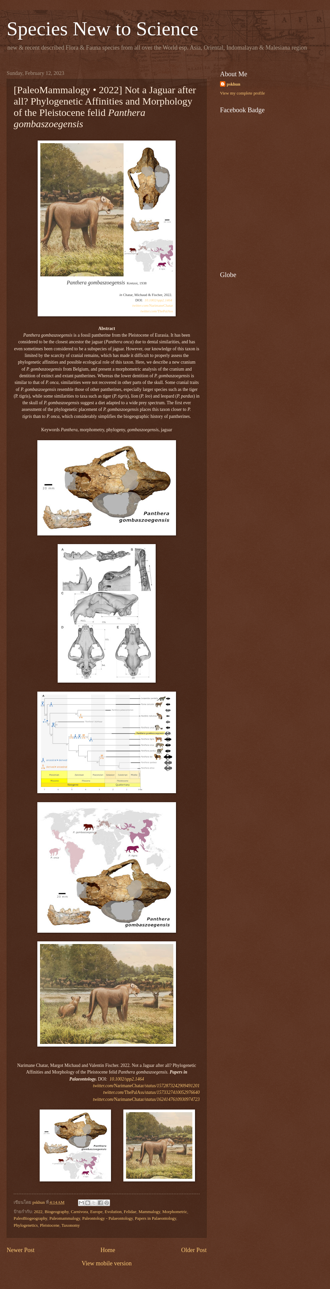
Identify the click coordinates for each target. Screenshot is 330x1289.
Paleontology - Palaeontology (107, 1218)
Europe (96, 1211)
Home (107, 1250)
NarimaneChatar (152, 305)
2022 (38, 1211)
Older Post (194, 1250)
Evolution (113, 1211)
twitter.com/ (103, 1099)
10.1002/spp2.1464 (158, 300)
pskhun (233, 84)
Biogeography (57, 1211)
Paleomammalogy (64, 1218)
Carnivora (79, 1211)
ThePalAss (157, 311)
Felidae (130, 1211)
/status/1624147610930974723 (172, 1099)
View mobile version (107, 1263)
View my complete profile (242, 93)
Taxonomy (71, 1225)
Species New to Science (102, 29)
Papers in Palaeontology (155, 1218)
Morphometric (174, 1211)
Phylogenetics (26, 1225)
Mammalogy (149, 1211)
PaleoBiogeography (30, 1218)
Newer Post (21, 1250)
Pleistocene (50, 1225)
